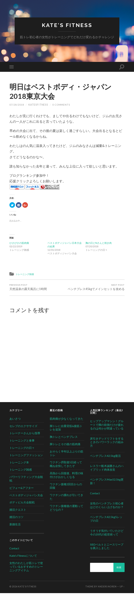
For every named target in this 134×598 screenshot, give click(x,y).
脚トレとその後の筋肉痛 (65, 449)
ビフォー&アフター (21, 492)
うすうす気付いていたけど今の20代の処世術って (107, 537)
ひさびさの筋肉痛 (19, 243)
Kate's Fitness (67, 25)
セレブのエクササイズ (23, 430)
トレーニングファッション (26, 460)
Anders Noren (107, 591)
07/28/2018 (16, 105)
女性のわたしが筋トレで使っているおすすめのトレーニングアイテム (26, 571)
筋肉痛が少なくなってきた (66, 423)
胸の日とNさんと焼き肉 (98, 243)
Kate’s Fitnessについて (23, 560)
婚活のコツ (16, 521)
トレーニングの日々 (22, 452)
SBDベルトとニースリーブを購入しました (106, 550)
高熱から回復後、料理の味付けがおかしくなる (66, 479)
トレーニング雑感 (26, 274)
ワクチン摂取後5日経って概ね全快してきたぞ (66, 468)
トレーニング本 (19, 467)
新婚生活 (15, 529)
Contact (14, 553)
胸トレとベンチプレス (64, 441)
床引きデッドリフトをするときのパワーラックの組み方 (107, 447)
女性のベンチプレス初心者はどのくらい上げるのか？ (107, 509)
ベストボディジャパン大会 (26, 500)
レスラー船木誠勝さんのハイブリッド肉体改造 (107, 472)
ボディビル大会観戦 (22, 507)
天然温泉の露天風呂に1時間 (28, 287)
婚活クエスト (17, 514)
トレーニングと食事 (22, 445)
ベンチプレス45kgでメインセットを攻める (96, 289)
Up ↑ (122, 591)
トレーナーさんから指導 (24, 438)
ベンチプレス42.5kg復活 (105, 460)
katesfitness (38, 105)
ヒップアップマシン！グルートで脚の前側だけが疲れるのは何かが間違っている (107, 429)
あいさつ (15, 423)
